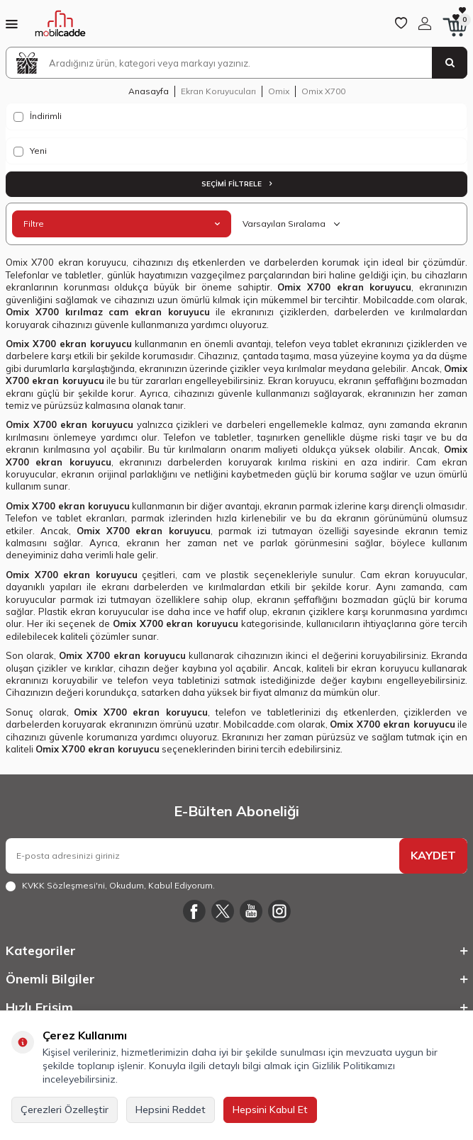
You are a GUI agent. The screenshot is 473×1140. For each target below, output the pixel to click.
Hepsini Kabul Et (270, 1109)
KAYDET (433, 855)
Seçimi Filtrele (236, 183)
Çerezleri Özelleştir (64, 1109)
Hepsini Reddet (170, 1109)
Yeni (30, 151)
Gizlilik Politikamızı (353, 1065)
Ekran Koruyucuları (218, 91)
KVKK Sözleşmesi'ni (63, 885)
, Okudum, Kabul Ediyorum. (110, 885)
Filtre (121, 223)
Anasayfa (148, 91)
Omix (278, 91)
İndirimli (37, 116)
